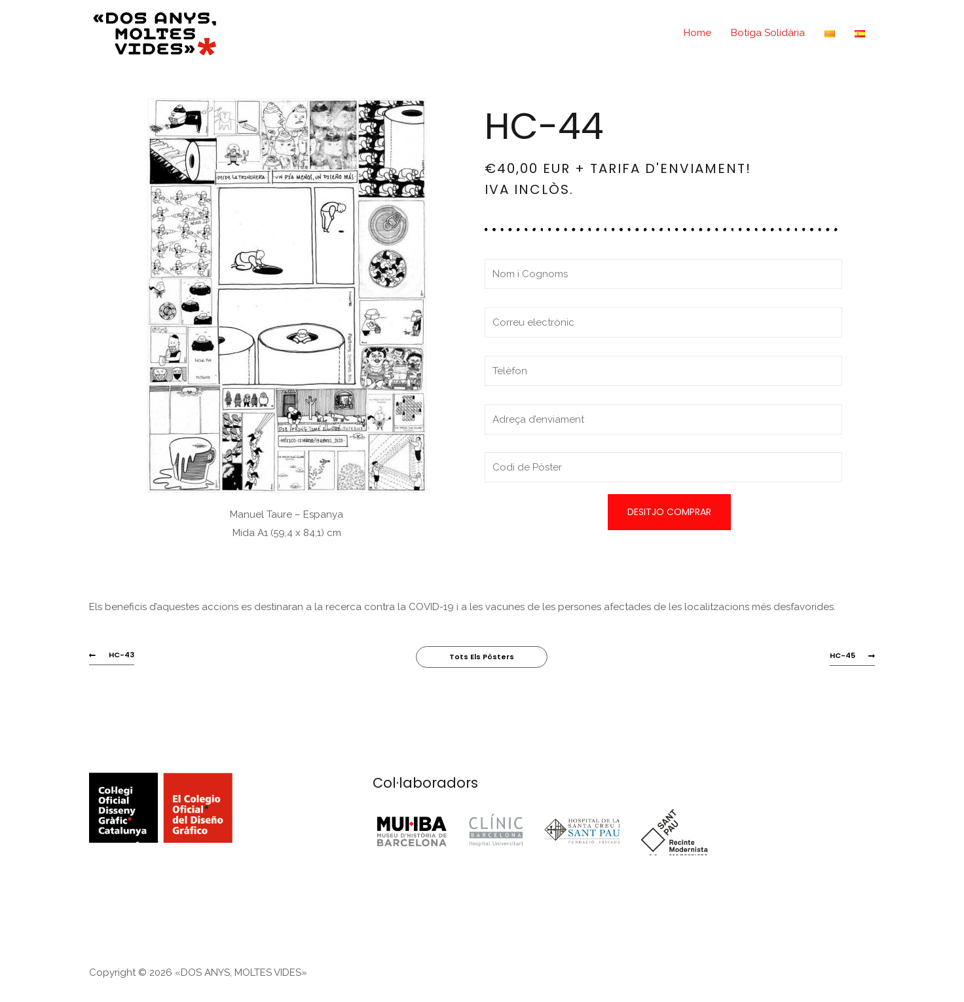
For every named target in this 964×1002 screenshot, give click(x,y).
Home (697, 33)
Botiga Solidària (768, 33)
